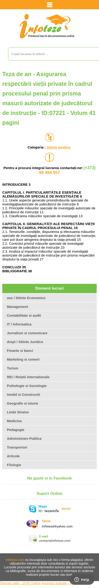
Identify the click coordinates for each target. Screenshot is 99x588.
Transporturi (17, 447)
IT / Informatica (19, 324)
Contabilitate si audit (24, 315)
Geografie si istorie (22, 403)
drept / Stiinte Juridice (25, 342)
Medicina (14, 421)
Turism (12, 368)
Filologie (14, 465)
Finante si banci (20, 351)
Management (17, 307)
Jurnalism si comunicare (27, 333)
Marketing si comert (23, 359)
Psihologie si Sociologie (27, 386)
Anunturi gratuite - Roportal (62, 583)
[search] (49, 54)
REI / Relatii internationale (28, 377)
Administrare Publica (24, 438)
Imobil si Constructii (23, 394)
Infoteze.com (15, 560)
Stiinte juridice (58, 147)
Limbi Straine (18, 412)
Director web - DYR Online (20, 583)
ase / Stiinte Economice (26, 298)
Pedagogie (15, 430)
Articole (13, 456)
